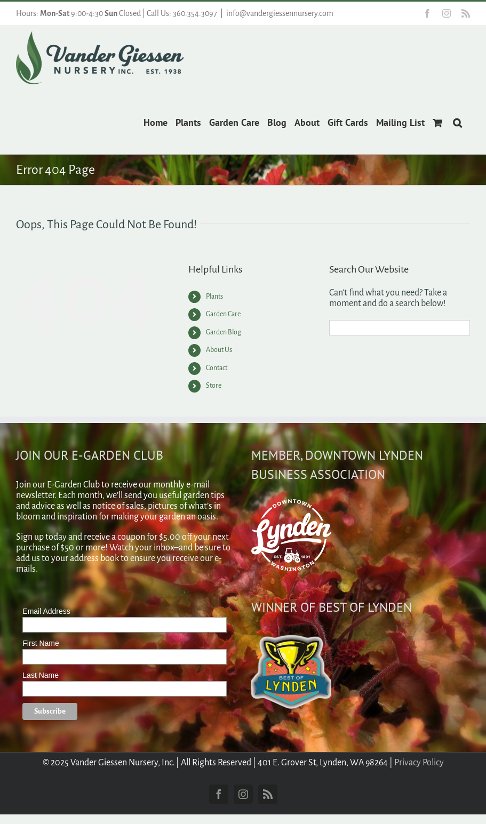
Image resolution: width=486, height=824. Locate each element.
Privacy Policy (419, 762)
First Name (40, 643)
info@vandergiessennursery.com (279, 13)
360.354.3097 (195, 13)
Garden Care (223, 314)
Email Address (46, 611)
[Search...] (399, 327)
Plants (214, 296)
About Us (219, 350)
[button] (457, 122)
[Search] (337, 327)
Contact (216, 368)
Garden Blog (223, 332)
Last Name (40, 675)
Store (213, 385)
